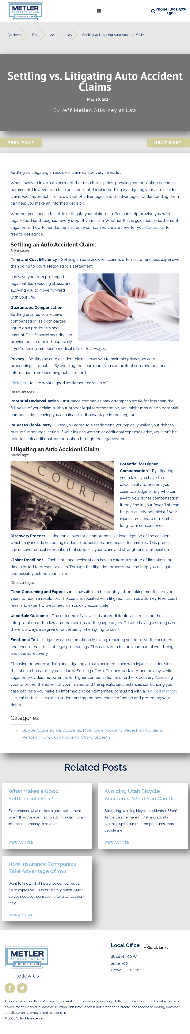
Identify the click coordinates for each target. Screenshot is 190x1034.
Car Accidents (68, 730)
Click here (20, 383)
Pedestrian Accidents (143, 730)
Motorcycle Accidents (102, 730)
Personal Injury (35, 737)
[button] (98, 11)
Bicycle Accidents (38, 730)
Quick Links (157, 947)
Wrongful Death (95, 737)
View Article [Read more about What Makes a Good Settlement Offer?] (20, 842)
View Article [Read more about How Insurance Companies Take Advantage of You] (20, 915)
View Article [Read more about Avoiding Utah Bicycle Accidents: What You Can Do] (116, 842)
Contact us (155, 227)
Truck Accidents (65, 737)
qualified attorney (161, 691)
